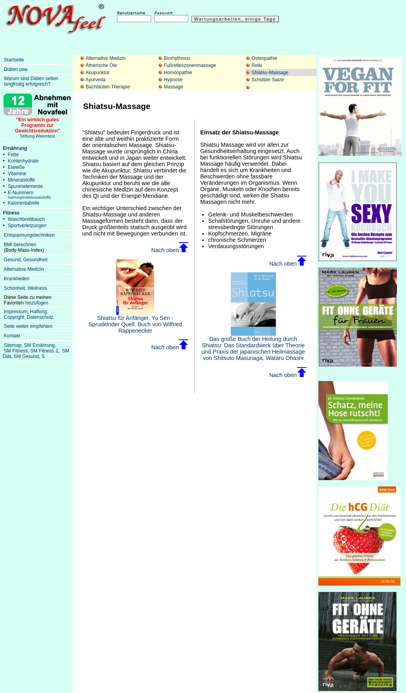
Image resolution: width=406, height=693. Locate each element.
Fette (13, 154)
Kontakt (12, 336)
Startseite (14, 60)
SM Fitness (16, 351)
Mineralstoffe (21, 180)
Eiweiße (16, 167)
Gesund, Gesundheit (26, 259)
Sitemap (12, 345)
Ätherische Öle (101, 65)
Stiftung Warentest (38, 125)
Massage (173, 87)
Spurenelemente (25, 186)
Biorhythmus (177, 58)
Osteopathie (264, 58)
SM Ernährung (39, 345)
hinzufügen (36, 303)
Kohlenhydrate (23, 161)
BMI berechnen (20, 244)
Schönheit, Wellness (25, 288)
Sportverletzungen (27, 225)
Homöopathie (178, 72)
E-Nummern (29, 194)
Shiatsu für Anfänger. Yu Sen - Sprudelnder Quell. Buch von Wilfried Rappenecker (135, 322)
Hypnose (173, 79)
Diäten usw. (16, 69)
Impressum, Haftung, (26, 311)
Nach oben (169, 250)
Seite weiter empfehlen (28, 326)
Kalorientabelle (23, 203)
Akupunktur (98, 72)
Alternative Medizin (106, 58)
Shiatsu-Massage (269, 72)
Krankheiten (16, 278)
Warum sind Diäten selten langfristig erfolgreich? (30, 81)
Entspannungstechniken (29, 235)
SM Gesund (26, 356)
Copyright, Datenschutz (29, 317)
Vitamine (17, 173)
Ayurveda (95, 79)
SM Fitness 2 (44, 351)
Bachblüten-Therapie (108, 87)
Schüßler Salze (267, 79)
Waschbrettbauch (26, 219)
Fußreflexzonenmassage (190, 65)
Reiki (256, 65)
